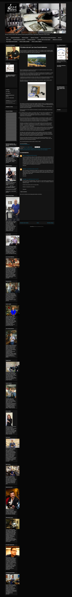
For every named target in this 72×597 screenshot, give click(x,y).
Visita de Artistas (25, 37)
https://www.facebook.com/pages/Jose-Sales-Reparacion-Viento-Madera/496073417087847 (11, 102)
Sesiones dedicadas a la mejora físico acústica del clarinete (10, 138)
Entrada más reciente (24, 222)
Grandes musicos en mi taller (35, 149)
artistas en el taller (9, 113)
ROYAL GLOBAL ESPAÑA (24, 41)
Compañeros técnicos (10, 128)
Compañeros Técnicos (10, 127)
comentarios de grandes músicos (31, 148)
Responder (24, 165)
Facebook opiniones (31, 39)
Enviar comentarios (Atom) (39, 226)
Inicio (7, 37)
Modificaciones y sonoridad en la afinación (10, 135)
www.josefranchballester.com (25, 144)
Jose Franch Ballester (44, 149)
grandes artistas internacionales (42, 148)
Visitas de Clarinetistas (10, 120)
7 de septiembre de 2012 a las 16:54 (31, 155)
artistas (24, 148)
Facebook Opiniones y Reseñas (19, 39)
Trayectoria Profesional (15, 37)
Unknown (24, 168)
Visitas (7, 119)
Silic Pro (59, 37)
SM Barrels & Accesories (57, 39)
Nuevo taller (8, 131)
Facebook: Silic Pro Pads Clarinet (44, 39)
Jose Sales (25, 179)
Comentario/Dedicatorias (10, 124)
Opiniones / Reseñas (34, 37)
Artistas (7, 112)
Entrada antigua (50, 222)
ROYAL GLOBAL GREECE (37, 41)
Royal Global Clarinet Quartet (11, 41)
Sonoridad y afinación (10, 133)
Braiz (24, 155)
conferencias (8, 116)
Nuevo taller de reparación (10, 130)
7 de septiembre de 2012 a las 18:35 (32, 168)
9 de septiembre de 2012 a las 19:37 (33, 179)
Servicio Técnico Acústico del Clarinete (48, 37)
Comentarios (8, 125)
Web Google (8, 39)
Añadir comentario (23, 191)
